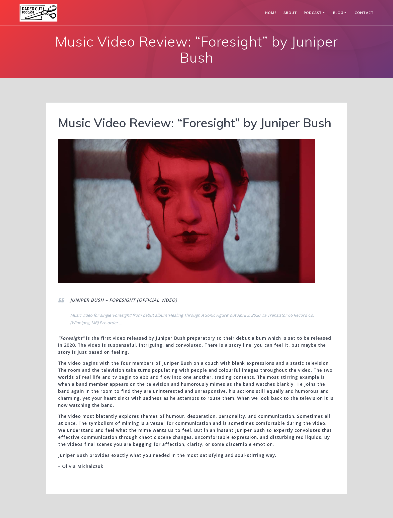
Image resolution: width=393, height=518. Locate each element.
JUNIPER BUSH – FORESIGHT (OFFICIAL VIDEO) (123, 300)
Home (271, 12)
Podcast (313, 12)
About (290, 12)
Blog (338, 12)
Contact (364, 12)
